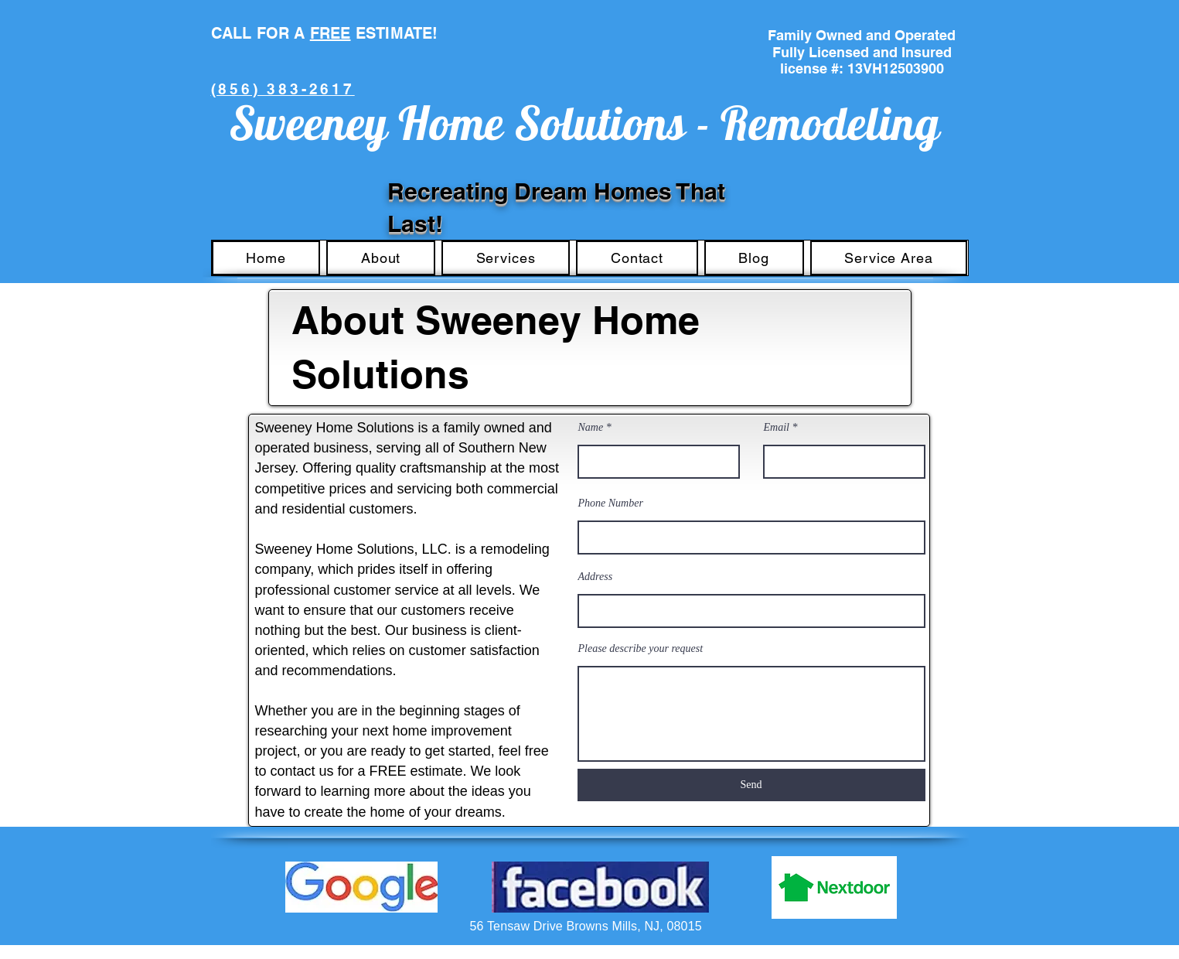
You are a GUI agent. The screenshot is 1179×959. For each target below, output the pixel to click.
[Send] (751, 785)
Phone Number (610, 503)
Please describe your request (641, 648)
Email (776, 427)
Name (591, 427)
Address (595, 577)
